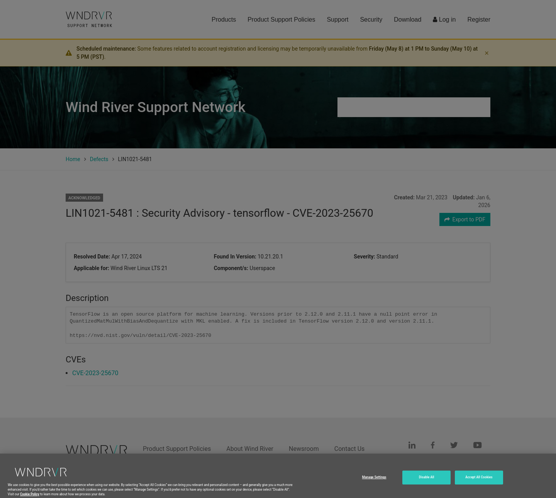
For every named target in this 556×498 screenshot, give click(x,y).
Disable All (426, 479)
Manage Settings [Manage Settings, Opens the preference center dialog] (374, 479)
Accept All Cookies (478, 479)
